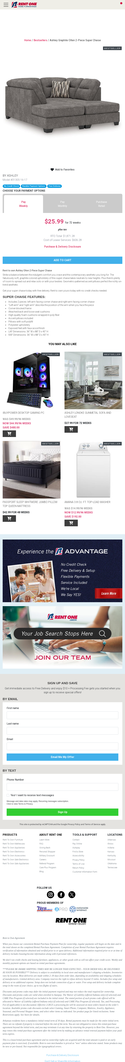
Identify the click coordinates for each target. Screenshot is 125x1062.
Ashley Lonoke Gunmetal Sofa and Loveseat (87, 414)
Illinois (110, 843)
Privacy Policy (74, 824)
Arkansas (112, 839)
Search (107, 4)
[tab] (23, 204)
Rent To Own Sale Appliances (16, 863)
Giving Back (44, 847)
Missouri (112, 859)
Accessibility (78, 855)
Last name (13, 723)
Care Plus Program (47, 867)
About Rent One (50, 834)
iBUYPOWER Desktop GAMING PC (23, 412)
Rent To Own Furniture (13, 839)
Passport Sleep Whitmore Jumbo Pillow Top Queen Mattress (30, 504)
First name (13, 708)
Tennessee (112, 867)
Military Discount (47, 855)
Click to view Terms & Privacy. (20, 804)
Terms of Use (78, 864)
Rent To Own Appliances (14, 847)
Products (10, 834)
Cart (121, 3)
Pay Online (77, 843)
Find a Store (113, 4)
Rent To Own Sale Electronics (16, 859)
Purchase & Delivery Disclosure (62, 246)
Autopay (76, 847)
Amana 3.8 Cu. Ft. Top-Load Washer (87, 502)
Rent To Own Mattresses (14, 843)
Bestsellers (40, 40)
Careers (42, 859)
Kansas (111, 851)
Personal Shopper (47, 851)
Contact (75, 839)
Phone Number (15, 779)
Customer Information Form (84, 872)
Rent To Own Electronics (13, 851)
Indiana (111, 847)
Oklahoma (112, 863)
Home (27, 40)
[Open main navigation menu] (6, 5)
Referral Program (46, 863)
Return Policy (78, 868)
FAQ (41, 843)
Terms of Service (92, 824)
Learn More (44, 839)
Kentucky (112, 855)
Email (10, 739)
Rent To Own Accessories (14, 855)
